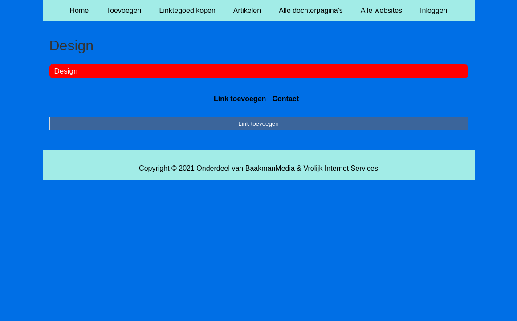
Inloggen (433, 10)
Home (79, 10)
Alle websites (381, 10)
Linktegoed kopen (187, 10)
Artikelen (247, 10)
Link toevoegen (240, 99)
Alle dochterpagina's (311, 10)
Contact (285, 99)
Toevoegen (123, 10)
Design (66, 71)
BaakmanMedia (270, 168)
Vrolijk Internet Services (340, 168)
